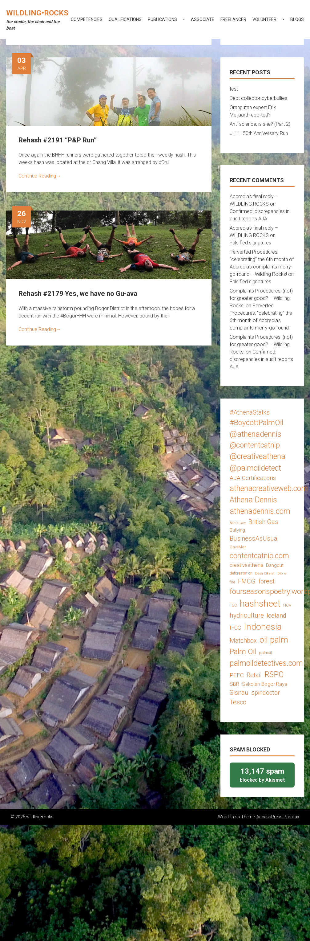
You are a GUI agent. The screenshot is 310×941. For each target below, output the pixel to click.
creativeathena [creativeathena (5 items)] (246, 565)
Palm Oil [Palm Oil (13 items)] (243, 651)
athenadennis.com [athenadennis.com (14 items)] (260, 511)
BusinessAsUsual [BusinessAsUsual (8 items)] (254, 538)
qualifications (125, 19)
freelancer (233, 19)
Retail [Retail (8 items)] (254, 675)
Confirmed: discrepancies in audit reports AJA (261, 359)
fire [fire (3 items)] (232, 582)
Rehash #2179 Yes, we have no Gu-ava (77, 293)
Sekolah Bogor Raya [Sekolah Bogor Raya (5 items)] (264, 684)
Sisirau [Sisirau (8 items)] (239, 692)
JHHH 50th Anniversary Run (259, 133)
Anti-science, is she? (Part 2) (260, 124)
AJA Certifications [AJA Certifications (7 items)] (253, 477)
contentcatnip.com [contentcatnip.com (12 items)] (259, 555)
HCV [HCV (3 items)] (287, 605)
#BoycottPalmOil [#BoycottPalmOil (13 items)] (256, 422)
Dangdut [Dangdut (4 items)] (275, 565)
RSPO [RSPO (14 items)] (274, 674)
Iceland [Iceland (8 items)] (276, 615)
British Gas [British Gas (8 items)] (263, 522)
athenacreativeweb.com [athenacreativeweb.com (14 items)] (269, 488)
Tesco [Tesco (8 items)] (238, 702)
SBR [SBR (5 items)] (234, 684)
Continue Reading (39, 176)
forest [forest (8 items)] (266, 581)
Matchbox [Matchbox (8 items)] (243, 640)
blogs (297, 19)
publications (162, 19)
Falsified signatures (250, 243)
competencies (87, 19)
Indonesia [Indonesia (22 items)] (263, 627)
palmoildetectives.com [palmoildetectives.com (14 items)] (266, 663)
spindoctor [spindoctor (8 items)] (265, 692)
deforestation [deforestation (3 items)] (241, 573)
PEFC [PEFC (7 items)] (237, 675)
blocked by (262, 774)
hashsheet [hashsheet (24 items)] (260, 603)
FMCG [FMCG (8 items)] (247, 581)
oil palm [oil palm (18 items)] (274, 640)
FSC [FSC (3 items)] (233, 605)
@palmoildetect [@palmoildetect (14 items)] (255, 468)
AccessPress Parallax (277, 816)
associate (202, 19)
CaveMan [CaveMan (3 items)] (238, 547)
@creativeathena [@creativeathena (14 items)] (257, 456)
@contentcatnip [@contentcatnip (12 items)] (255, 445)
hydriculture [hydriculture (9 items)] (247, 615)
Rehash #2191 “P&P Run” (57, 140)
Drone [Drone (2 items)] (281, 573)
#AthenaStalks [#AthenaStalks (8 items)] (250, 412)
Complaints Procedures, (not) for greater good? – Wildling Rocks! (261, 298)
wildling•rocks (37, 13)
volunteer (264, 19)
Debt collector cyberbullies (258, 98)
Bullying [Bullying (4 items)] (237, 530)
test (234, 89)
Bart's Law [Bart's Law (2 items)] (238, 523)
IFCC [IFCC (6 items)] (235, 627)
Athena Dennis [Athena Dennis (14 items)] (253, 499)
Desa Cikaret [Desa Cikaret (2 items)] (265, 573)
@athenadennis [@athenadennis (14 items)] (255, 434)
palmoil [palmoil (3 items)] (265, 652)
